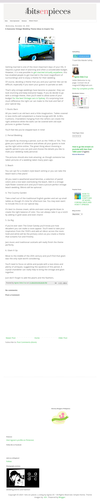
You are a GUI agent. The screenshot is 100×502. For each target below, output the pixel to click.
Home (6, 21)
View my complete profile (83, 88)
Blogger (62, 497)
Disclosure (24, 21)
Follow (9, 461)
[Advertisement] (36, 358)
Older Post (62, 338)
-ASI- (45, 497)
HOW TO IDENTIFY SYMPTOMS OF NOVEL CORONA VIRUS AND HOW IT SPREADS (83, 199)
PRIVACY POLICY (33, 21)
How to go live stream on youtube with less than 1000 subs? (83, 149)
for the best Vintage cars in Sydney (29, 98)
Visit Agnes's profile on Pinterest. (20, 440)
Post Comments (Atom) (27, 342)
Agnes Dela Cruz (81, 77)
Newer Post (11, 338)
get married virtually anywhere (48, 72)
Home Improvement (14, 21)
